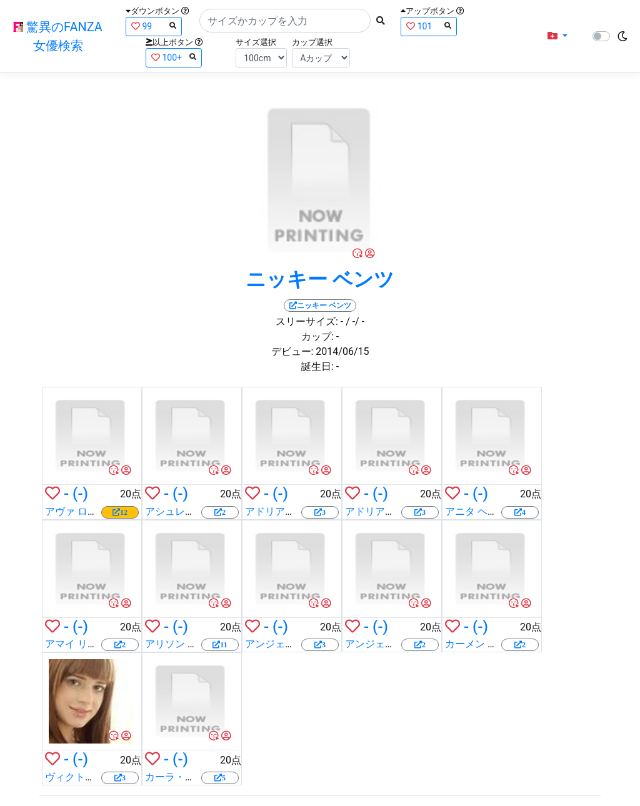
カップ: (317, 336)
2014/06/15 (342, 351)
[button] (558, 36)
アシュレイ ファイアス (196, 511)
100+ (173, 57)
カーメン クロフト (486, 644)
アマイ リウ (71, 644)
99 (153, 26)
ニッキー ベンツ (320, 279)
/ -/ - (355, 321)
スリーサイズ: (307, 321)
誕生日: (317, 366)
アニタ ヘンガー (481, 511)
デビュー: (292, 351)
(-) (80, 493)
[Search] (285, 20)
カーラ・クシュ (180, 777)
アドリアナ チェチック (296, 511)
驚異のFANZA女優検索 (57, 36)
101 (428, 26)
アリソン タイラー (186, 644)
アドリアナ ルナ (381, 511)
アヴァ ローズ (76, 511)
